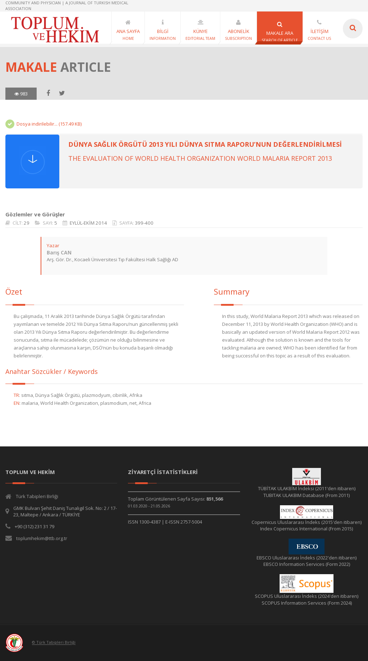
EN (16, 403)
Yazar (53, 245)
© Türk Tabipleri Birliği (53, 642)
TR (16, 395)
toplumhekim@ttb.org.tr (41, 538)
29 (26, 223)
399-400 (144, 223)
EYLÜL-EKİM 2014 (88, 223)
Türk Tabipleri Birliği (37, 496)
